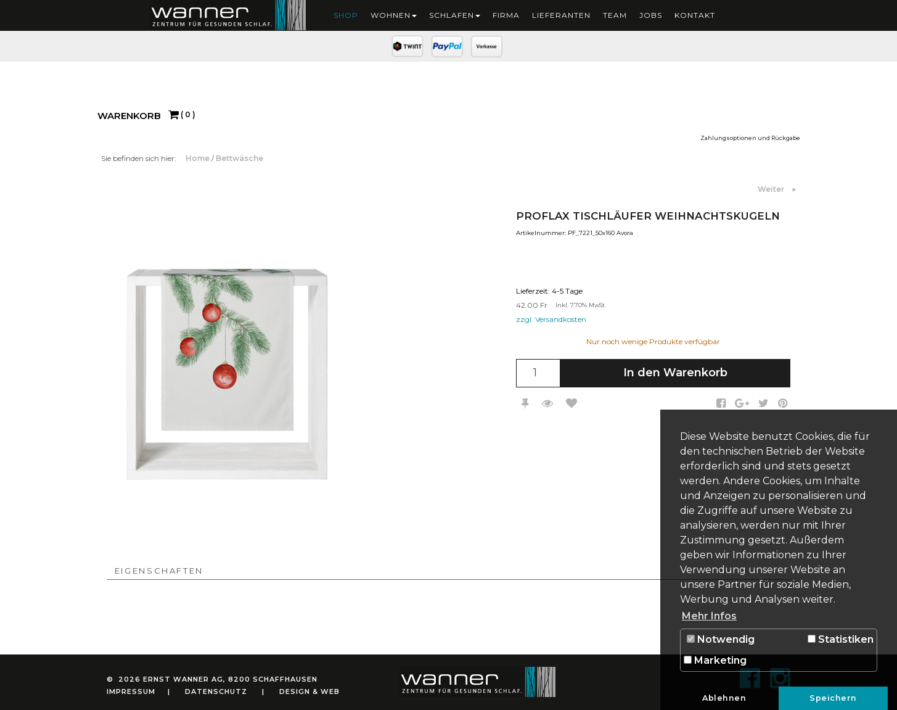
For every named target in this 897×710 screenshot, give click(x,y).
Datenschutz (216, 691)
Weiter (772, 189)
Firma (506, 15)
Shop (346, 15)
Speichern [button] (833, 698)
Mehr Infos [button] (709, 616)
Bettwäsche (239, 158)
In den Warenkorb (675, 372)
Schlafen (454, 15)
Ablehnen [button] (724, 698)
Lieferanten (561, 15)
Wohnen (394, 15)
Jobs (650, 15)
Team (615, 15)
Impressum (131, 691)
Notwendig (721, 639)
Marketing (715, 660)
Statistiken (841, 639)
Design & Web (309, 691)
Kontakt (694, 15)
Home (198, 158)
